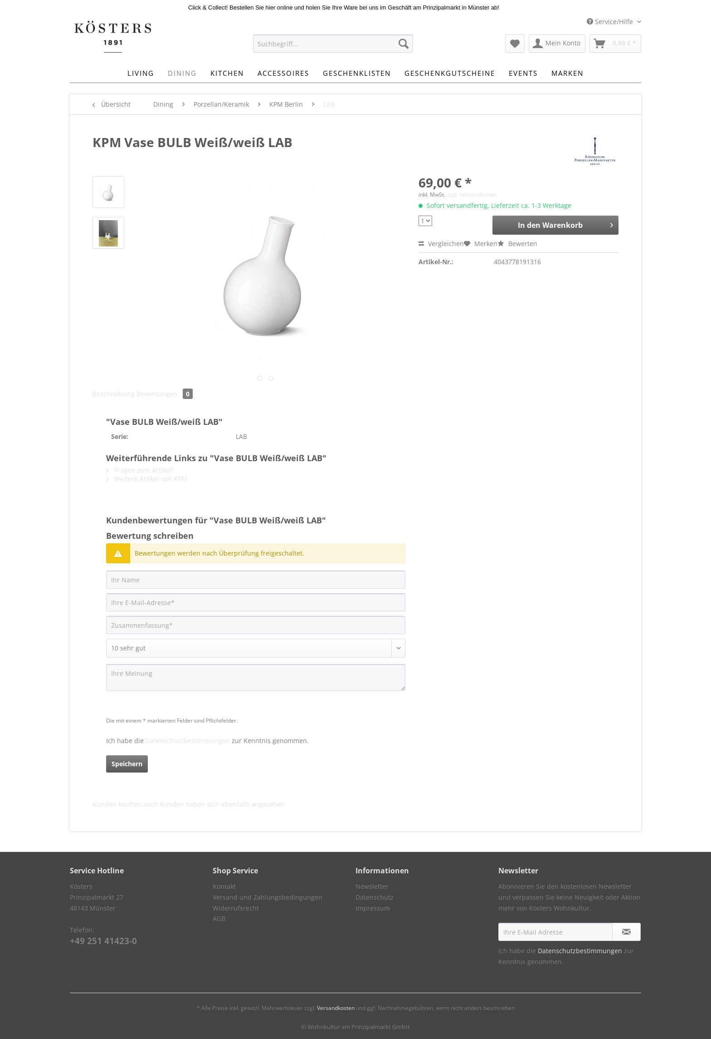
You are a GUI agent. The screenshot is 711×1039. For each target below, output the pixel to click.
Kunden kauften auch (125, 804)
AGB (219, 918)
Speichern (127, 763)
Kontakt (224, 886)
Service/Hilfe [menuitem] (611, 21)
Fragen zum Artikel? (140, 470)
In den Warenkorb (565, 224)
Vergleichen (441, 243)
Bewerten (517, 243)
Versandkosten (336, 1008)
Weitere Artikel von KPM (146, 478)
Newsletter (372, 886)
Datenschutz (375, 897)
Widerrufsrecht (236, 908)
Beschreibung (114, 393)
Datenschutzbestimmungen (188, 740)
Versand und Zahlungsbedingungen (267, 897)
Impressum (373, 908)
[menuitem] (333, 47)
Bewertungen (164, 393)
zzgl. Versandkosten (472, 194)
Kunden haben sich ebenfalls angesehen (222, 804)
